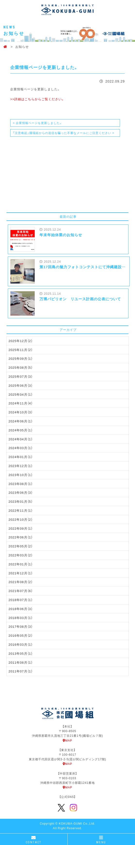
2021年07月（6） (20, 590)
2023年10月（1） (20, 474)
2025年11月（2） (20, 349)
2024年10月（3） (20, 412)
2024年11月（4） (20, 403)
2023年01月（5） (20, 501)
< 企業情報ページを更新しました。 (37, 123)
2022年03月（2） (20, 555)
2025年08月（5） (20, 367)
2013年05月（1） (20, 653)
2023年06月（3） (20, 492)
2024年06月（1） (20, 421)
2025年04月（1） (20, 394)
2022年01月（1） (20, 564)
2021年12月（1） (20, 573)
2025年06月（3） (20, 385)
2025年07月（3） (20, 376)
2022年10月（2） (20, 519)
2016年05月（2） (20, 635)
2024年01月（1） (20, 456)
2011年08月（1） (20, 662)
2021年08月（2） (20, 581)
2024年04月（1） (20, 439)
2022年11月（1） (20, 510)
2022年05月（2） (20, 546)
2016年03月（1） (20, 644)
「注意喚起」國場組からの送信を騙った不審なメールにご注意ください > (63, 133)
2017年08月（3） (20, 626)
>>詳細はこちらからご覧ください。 (37, 99)
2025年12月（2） (20, 340)
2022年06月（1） (20, 537)
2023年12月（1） (20, 465)
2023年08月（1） (20, 483)
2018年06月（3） (20, 608)
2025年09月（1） (20, 358)
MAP (67, 740)
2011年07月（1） (20, 671)
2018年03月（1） (20, 617)
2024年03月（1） (20, 447)
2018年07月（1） (20, 599)
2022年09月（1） (20, 528)
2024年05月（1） (20, 430)
